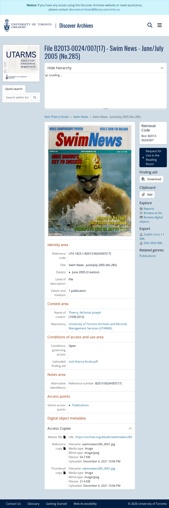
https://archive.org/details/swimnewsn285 (103, 437)
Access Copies (59, 428)
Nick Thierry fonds (56, 117)
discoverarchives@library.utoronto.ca (94, 9)
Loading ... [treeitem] (56, 75)
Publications (80, 405)
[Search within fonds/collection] (17, 97)
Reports (146, 209)
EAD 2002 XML (151, 243)
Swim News (80, 117)
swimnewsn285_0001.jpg (98, 468)
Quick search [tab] (13, 89)
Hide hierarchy (59, 67)
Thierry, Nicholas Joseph (85, 313)
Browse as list (150, 213)
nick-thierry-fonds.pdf (83, 362)
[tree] (106, 91)
